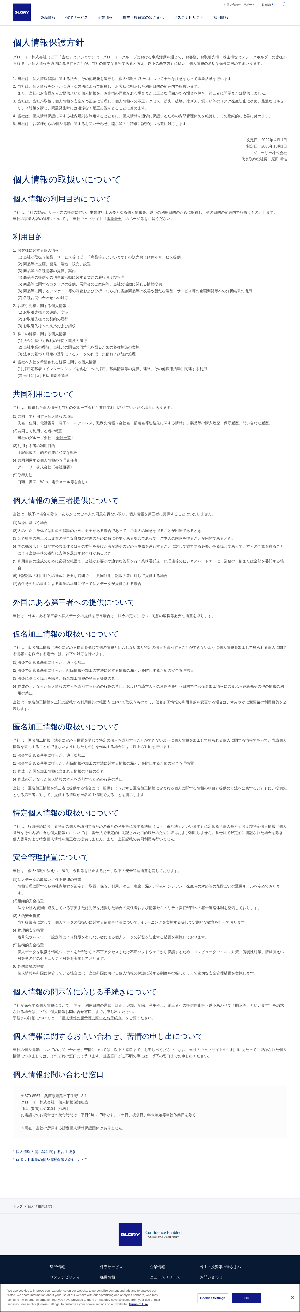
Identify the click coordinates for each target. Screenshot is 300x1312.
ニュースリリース (165, 1277)
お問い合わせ (211, 1277)
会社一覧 (63, 438)
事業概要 (114, 219)
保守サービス (111, 1267)
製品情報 (57, 1267)
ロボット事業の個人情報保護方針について (51, 1160)
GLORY (22, 12)
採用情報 (107, 1277)
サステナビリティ (65, 1277)
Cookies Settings (212, 1298)
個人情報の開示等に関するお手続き (92, 1018)
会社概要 (62, 467)
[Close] (292, 1297)
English (266, 4)
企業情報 (157, 1267)
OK (246, 1298)
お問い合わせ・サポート (239, 4)
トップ (18, 1206)
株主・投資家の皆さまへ (220, 1267)
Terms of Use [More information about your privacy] (138, 1304)
